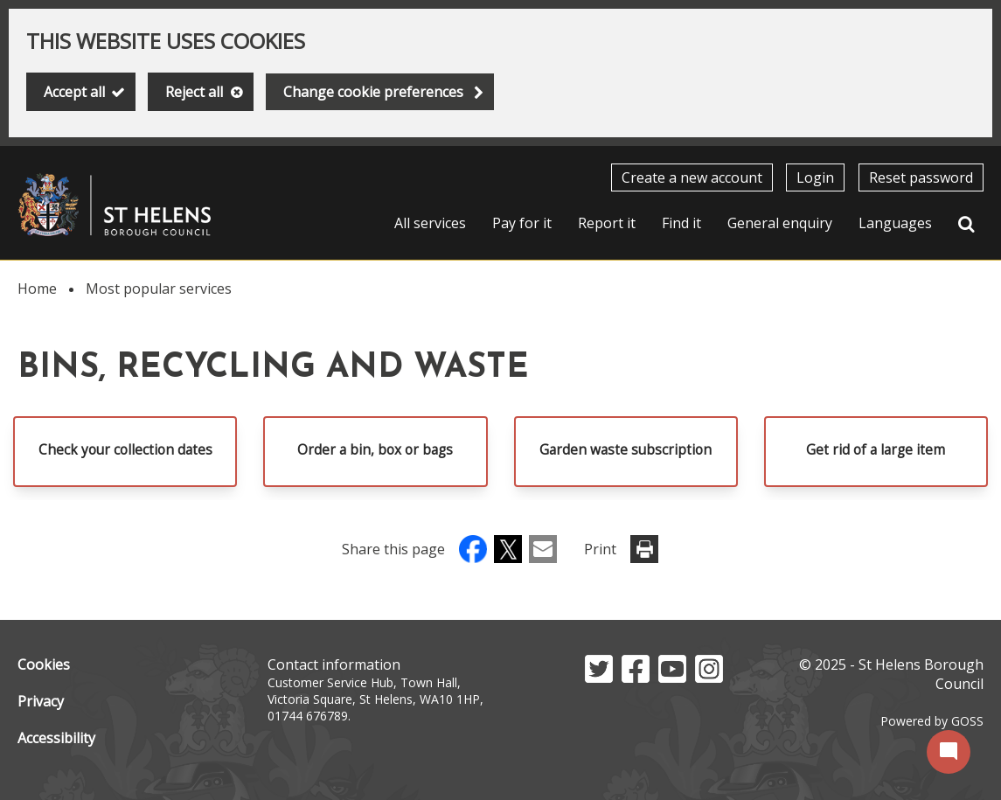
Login (815, 177)
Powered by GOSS (932, 721)
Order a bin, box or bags (375, 450)
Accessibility (56, 738)
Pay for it (522, 223)
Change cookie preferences (373, 91)
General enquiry (779, 223)
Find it (681, 223)
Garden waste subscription (625, 450)
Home (37, 288)
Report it (607, 223)
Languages (895, 223)
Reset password (921, 177)
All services (430, 223)
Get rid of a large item (875, 450)
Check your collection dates (125, 450)
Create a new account (692, 177)
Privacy (40, 701)
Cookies (43, 664)
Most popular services (159, 288)
